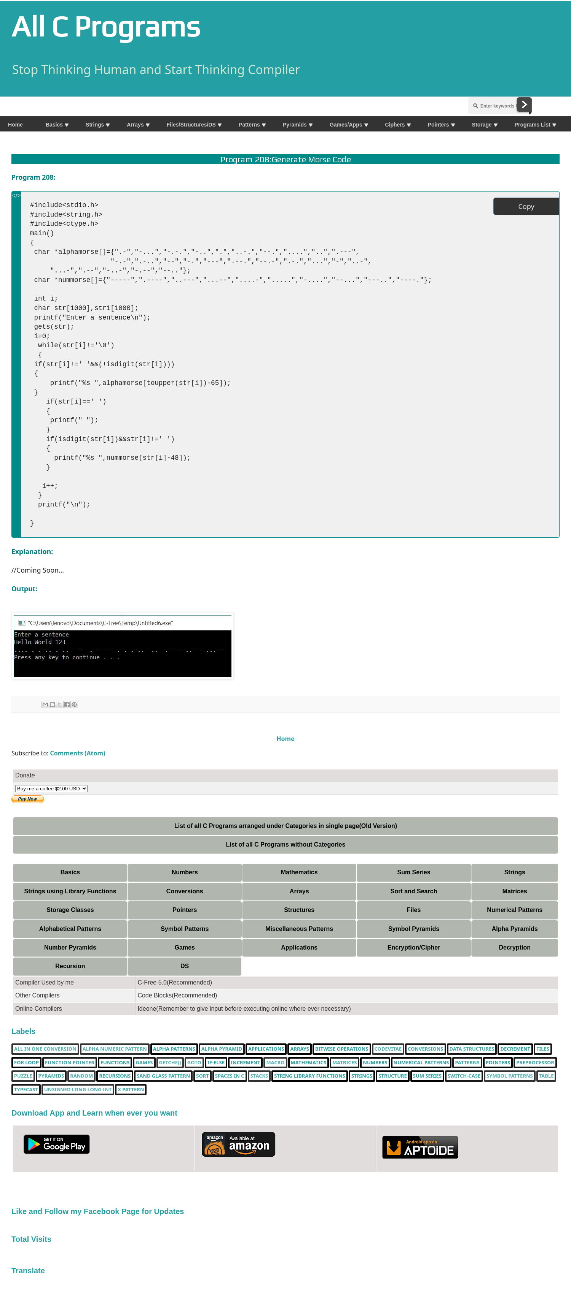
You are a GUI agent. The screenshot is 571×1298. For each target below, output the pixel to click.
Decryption (515, 947)
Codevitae (388, 1049)
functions (114, 1063)
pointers (498, 1063)
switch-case (464, 1076)
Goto (194, 1063)
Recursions (115, 1076)
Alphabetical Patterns (70, 929)
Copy (526, 206)
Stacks (259, 1076)
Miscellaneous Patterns (299, 929)
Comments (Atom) (77, 753)
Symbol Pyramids (413, 929)
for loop (26, 1063)
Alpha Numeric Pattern (115, 1049)
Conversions (184, 891)
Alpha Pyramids (515, 929)
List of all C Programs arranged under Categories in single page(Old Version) (285, 826)
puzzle (23, 1076)
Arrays (299, 891)
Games (185, 947)
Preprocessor (535, 1063)
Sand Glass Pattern (163, 1076)
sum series (427, 1076)
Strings (514, 872)
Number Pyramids (70, 947)
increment (245, 1063)
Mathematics (299, 872)
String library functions (309, 1076)
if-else (216, 1063)
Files (414, 910)
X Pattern (131, 1090)
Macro (275, 1063)
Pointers (184, 910)
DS (184, 966)
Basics (70, 872)
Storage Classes (70, 910)
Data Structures (472, 1049)
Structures (299, 910)
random (81, 1076)
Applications (299, 947)
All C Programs (105, 26)
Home (285, 738)
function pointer (69, 1063)
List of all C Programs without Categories (286, 844)
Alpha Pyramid (221, 1049)
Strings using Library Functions (70, 891)
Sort (202, 1076)
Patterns (467, 1063)
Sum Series (413, 872)
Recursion (70, 966)
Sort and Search (414, 891)
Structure (392, 1076)
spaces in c (229, 1076)
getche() (170, 1063)
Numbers (185, 872)
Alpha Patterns (174, 1049)
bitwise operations (341, 1049)
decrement (515, 1049)
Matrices (514, 891)
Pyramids (51, 1076)
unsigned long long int (78, 1090)
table (546, 1076)
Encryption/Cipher (414, 947)
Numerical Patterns (514, 910)
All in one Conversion (45, 1049)
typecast (26, 1090)
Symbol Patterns (185, 929)
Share (20, 92)
